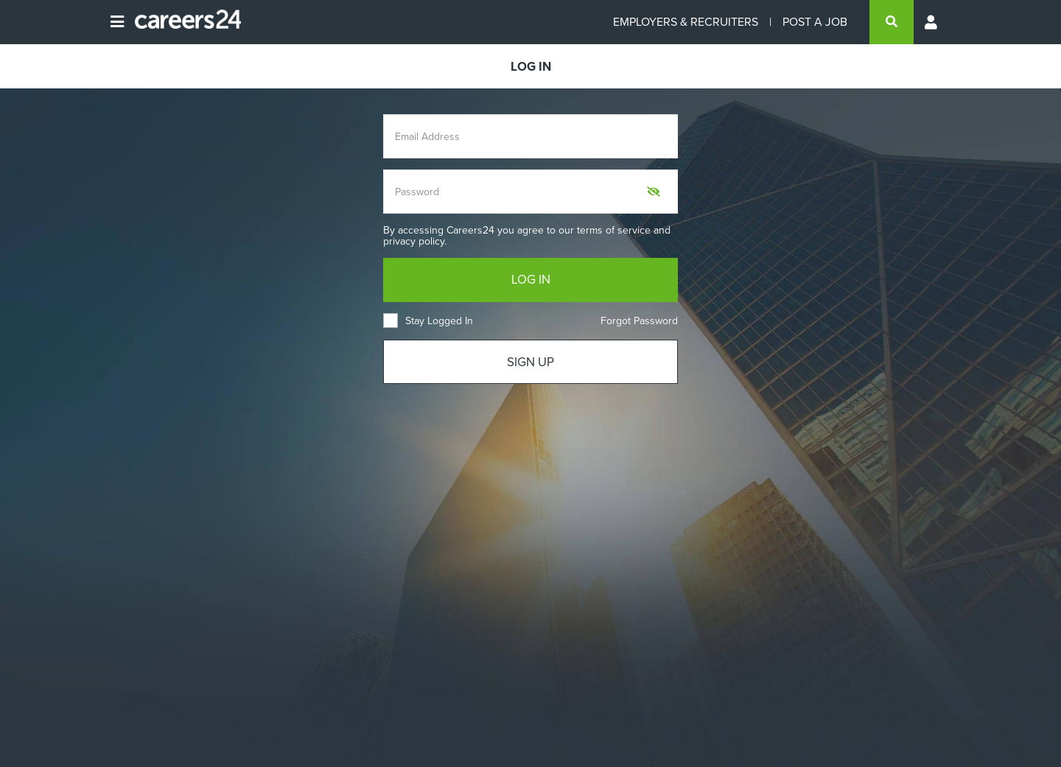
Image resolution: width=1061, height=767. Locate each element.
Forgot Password (639, 321)
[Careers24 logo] (182, 22)
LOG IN (530, 279)
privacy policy (413, 241)
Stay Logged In (428, 321)
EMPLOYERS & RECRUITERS (685, 21)
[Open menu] (117, 22)
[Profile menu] (932, 22)
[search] (891, 22)
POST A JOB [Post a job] (814, 21)
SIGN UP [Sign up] (530, 362)
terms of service (614, 230)
